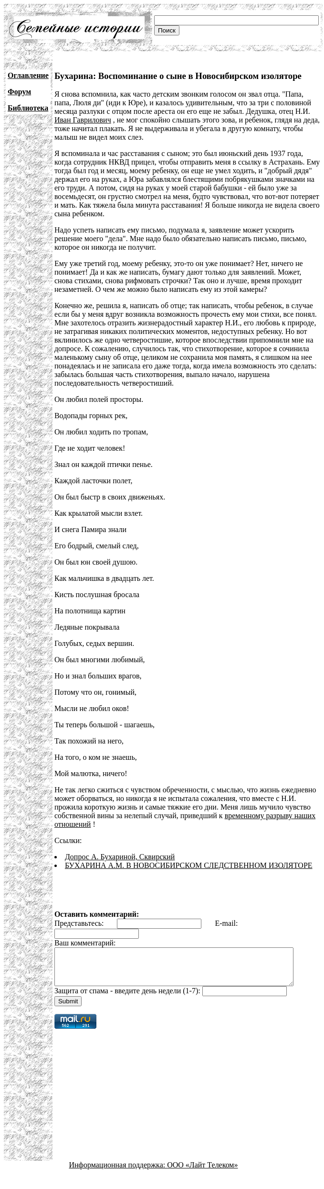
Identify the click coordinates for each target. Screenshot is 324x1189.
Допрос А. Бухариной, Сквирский (120, 857)
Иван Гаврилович (82, 120)
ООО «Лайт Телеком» (202, 1172)
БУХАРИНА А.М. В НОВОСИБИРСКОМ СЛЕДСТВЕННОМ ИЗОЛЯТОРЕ (189, 865)
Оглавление (28, 75)
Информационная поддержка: (118, 1172)
